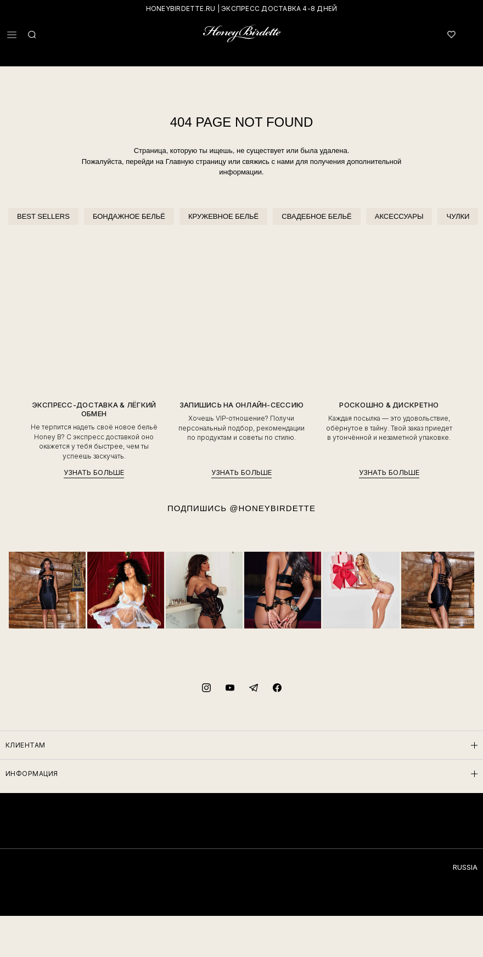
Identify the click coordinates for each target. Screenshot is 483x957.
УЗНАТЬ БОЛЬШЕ (94, 472)
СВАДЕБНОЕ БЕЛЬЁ (316, 216)
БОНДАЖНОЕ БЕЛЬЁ (129, 216)
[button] (12, 35)
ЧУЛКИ (457, 216)
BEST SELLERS (43, 216)
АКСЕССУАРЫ (399, 216)
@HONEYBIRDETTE (272, 508)
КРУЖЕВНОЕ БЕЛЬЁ (223, 216)
